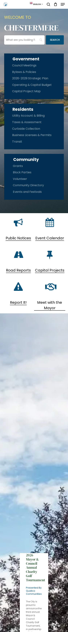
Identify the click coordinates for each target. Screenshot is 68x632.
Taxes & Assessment (27, 122)
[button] (63, 4)
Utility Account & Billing (28, 115)
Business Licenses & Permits (31, 135)
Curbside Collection (26, 129)
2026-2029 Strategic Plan (30, 78)
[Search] (55, 40)
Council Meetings (24, 65)
